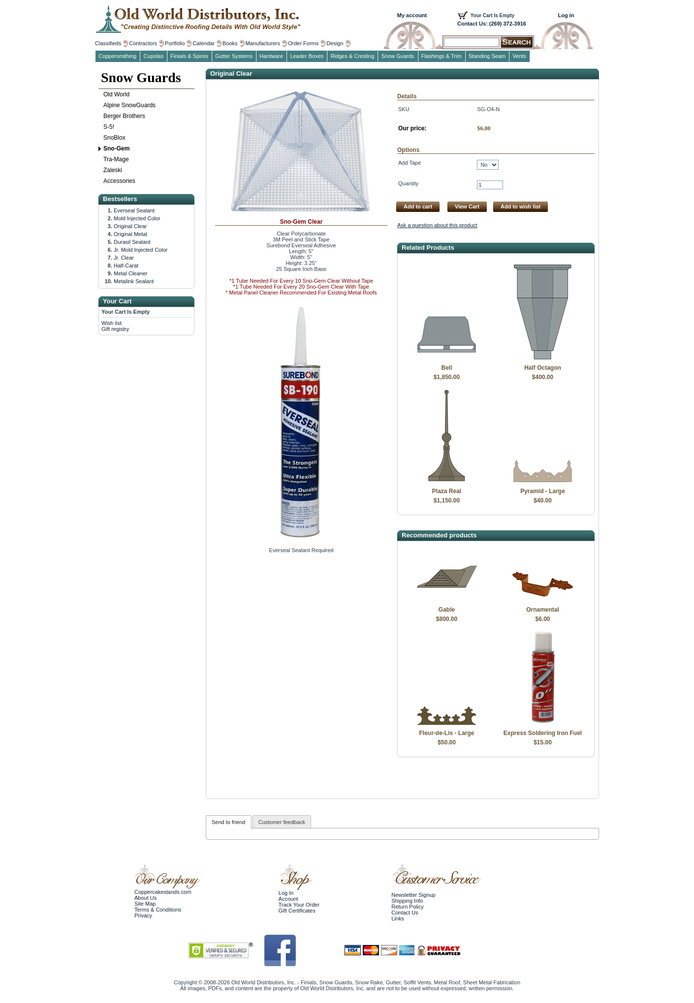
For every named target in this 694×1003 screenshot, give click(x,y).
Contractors (143, 43)
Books (230, 43)
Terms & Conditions (157, 910)
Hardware (271, 56)
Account (288, 899)
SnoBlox (114, 137)
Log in (566, 15)
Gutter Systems (233, 56)
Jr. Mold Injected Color (140, 250)
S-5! (108, 126)
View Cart (467, 206)
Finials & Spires (189, 56)
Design (334, 43)
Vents (520, 56)
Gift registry (115, 329)
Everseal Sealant (134, 210)
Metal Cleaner (130, 273)
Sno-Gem (116, 148)
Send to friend (229, 822)
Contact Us (404, 912)
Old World (116, 94)
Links (397, 918)
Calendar (203, 43)
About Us (145, 898)
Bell (446, 367)
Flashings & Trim (441, 56)
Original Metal (130, 234)
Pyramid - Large (542, 491)
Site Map (145, 904)
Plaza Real (446, 491)
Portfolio (175, 43)
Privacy (143, 915)
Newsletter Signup (413, 895)
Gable (447, 609)
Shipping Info (407, 901)
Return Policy (407, 907)
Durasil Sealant (132, 242)
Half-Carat (126, 265)
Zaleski (112, 170)
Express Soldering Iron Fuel (543, 733)
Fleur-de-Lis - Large (446, 733)
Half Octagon (542, 367)
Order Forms (303, 43)
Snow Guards (141, 77)
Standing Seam (487, 56)
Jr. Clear (124, 258)
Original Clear (130, 226)
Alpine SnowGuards (129, 105)
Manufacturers (263, 43)
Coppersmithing (117, 56)
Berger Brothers (124, 116)
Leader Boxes (306, 56)
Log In (286, 893)
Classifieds (108, 43)
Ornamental (542, 609)
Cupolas (153, 56)
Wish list (111, 323)
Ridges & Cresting (353, 56)
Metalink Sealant (134, 281)
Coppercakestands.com (162, 892)
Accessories (119, 180)
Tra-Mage (116, 159)
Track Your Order (299, 905)
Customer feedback (281, 822)
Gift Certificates (297, 911)
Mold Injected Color (137, 218)
